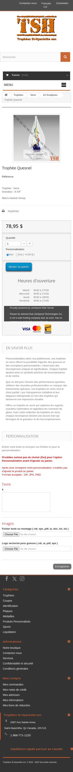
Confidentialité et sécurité (18, 663)
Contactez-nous (28, 3)
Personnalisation (15, 249)
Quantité (10, 237)
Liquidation (9, 632)
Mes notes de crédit (14, 689)
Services (8, 658)
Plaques (8, 611)
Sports (7, 626)
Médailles (8, 616)
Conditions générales (15, 668)
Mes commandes (13, 684)
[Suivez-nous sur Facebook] (6, 578)
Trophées (8, 595)
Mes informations (13, 700)
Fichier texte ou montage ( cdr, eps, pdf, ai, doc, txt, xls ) (35, 528)
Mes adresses (11, 694)
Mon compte (12, 678)
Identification (10, 605)
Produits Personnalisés (16, 621)
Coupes (7, 600)
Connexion (62, 3)
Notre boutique (12, 647)
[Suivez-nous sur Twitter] (14, 579)
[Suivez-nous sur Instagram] (22, 578)
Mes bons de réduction (16, 705)
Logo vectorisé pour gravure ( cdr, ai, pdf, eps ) (30, 543)
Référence (7, 176)
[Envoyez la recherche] (65, 57)
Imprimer (13, 211)
